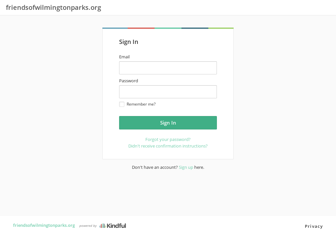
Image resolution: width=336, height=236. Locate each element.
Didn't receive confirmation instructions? (168, 146)
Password (128, 81)
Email (124, 57)
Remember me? (137, 104)
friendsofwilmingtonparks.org (44, 225)
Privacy (314, 226)
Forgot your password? (168, 139)
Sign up (186, 167)
